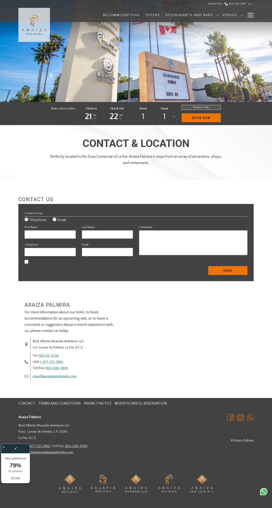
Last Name (89, 227)
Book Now (201, 118)
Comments (146, 227)
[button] (91, 113)
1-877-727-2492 (51, 362)
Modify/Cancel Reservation (141, 403)
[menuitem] (99, 15)
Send (228, 270)
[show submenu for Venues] (220, 15)
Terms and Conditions (59, 403)
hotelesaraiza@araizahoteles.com (50, 452)
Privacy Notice (98, 403)
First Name (32, 227)
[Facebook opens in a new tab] (230, 417)
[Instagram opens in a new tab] (240, 417)
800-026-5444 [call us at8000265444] (235, 3)
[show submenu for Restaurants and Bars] (195, 15)
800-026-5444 (57, 368)
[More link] (249, 15)
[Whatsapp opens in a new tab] (250, 417)
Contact (26, 403)
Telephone (32, 244)
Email (86, 244)
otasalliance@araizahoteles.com (55, 376)
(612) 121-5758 (48, 356)
